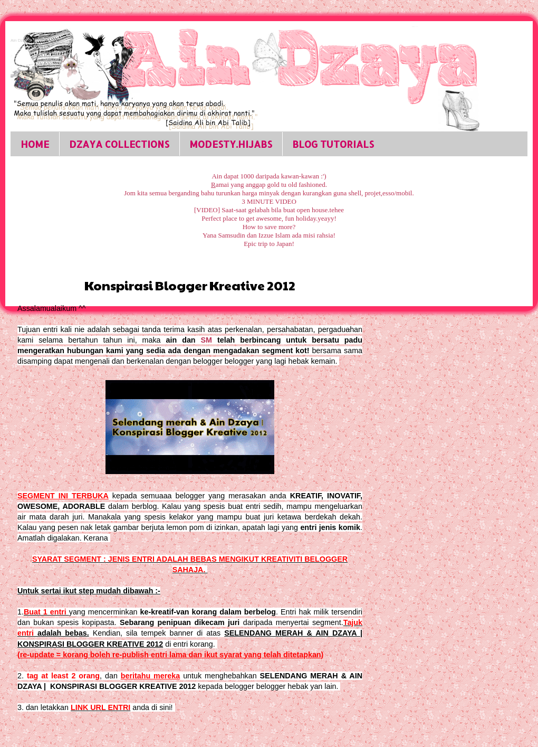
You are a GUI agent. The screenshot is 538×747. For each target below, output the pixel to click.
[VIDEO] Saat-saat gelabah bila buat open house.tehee (269, 210)
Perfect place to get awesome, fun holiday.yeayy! (268, 218)
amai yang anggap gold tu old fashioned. (269, 184)
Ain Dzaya (20, 40)
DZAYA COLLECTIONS (119, 144)
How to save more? (269, 227)
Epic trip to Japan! (269, 244)
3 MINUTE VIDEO (269, 201)
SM (206, 340)
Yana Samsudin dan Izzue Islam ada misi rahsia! (269, 235)
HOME (35, 144)
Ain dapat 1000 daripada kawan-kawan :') (269, 176)
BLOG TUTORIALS (333, 144)
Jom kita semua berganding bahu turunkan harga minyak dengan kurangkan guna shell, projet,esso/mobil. (269, 193)
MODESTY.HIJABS (230, 144)
